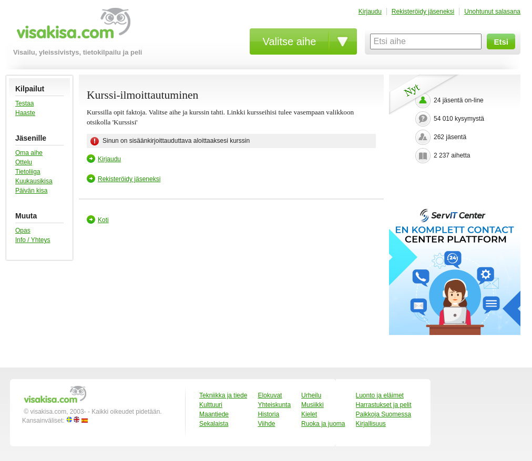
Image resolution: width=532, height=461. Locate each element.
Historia (268, 414)
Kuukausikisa (34, 181)
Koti (103, 220)
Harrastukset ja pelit (384, 404)
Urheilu (311, 395)
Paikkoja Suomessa (383, 414)
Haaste (25, 113)
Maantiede (214, 414)
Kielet (309, 414)
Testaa (24, 103)
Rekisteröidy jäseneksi (423, 11)
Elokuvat (270, 395)
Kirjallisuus (371, 423)
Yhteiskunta (274, 404)
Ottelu (23, 162)
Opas (22, 230)
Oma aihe (29, 152)
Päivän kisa (31, 190)
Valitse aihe (289, 41)
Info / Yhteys (32, 240)
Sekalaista (213, 423)
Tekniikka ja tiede (223, 395)
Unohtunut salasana (492, 11)
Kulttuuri (210, 404)
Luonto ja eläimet (380, 395)
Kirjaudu (370, 11)
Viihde (266, 423)
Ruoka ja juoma (323, 423)
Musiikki (312, 404)
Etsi (501, 41)
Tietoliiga (27, 171)
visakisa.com (71, 27)
